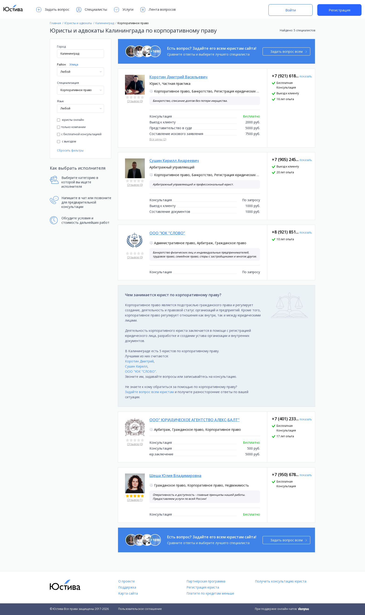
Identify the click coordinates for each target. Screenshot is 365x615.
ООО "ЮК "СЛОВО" (140, 371)
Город (61, 47)
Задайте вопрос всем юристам (149, 392)
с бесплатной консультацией (79, 134)
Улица (73, 64)
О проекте (126, 581)
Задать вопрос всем (288, 51)
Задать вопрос (52, 9)
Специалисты (91, 9)
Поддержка (127, 587)
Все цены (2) (157, 139)
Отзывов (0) (135, 101)
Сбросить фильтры (70, 150)
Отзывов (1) (135, 500)
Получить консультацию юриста (280, 581)
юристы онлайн (70, 120)
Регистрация (339, 10)
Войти (290, 10)
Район (61, 64)
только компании (71, 127)
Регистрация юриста (202, 587)
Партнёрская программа (205, 581)
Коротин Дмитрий (139, 361)
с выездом (66, 141)
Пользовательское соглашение (140, 609)
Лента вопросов (158, 9)
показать (306, 76)
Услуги (123, 9)
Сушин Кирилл (136, 366)
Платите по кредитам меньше (210, 593)
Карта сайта (128, 593)
